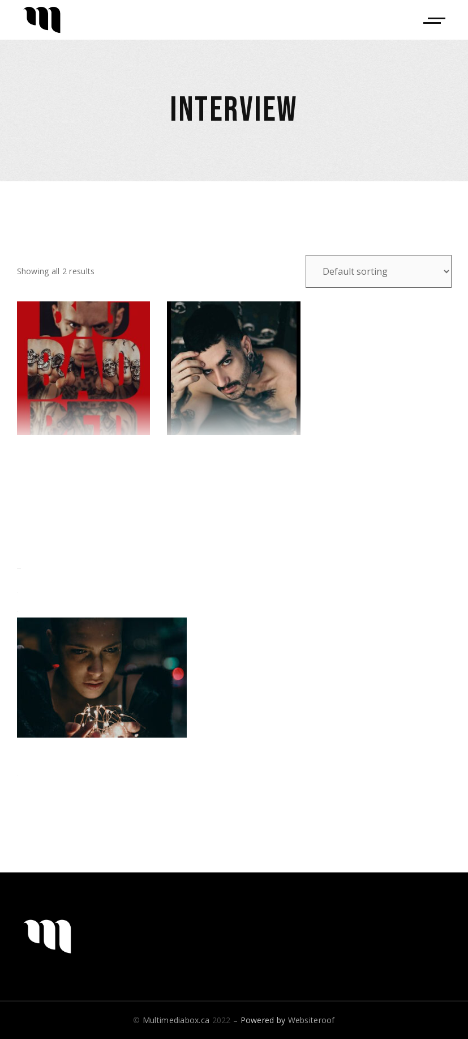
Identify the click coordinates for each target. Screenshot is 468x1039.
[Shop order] (379, 271)
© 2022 (181, 1020)
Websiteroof (311, 1020)
